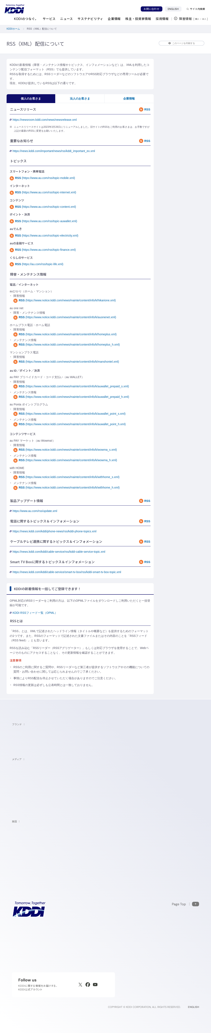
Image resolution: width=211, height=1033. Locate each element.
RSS (144, 109)
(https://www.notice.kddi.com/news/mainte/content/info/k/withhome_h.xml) (66, 487)
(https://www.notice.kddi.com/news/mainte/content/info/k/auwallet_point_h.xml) (69, 424)
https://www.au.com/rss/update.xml (33, 511)
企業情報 (129, 98)
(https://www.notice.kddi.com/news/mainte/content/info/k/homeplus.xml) (65, 334)
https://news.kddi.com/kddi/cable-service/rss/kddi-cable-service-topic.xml (57, 551)
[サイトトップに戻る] (14, 9)
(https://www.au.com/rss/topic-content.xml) (43, 206)
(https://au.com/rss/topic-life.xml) (36, 264)
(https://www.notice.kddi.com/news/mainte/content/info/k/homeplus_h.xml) (66, 344)
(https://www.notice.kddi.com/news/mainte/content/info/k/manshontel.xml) (66, 361)
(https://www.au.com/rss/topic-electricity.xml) (44, 235)
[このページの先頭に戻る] (185, 904)
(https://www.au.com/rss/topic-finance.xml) (43, 249)
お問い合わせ (151, 9)
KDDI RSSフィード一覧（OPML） (33, 612)
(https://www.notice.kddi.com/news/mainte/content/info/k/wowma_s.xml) (65, 449)
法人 (204, 18)
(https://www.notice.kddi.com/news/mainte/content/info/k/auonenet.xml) (64, 317)
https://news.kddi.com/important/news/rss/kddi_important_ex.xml (52, 151)
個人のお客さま (31, 98)
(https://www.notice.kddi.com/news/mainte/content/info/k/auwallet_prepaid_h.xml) (71, 396)
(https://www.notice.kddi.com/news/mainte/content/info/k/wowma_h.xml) (65, 460)
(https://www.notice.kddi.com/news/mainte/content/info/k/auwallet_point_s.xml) (69, 413)
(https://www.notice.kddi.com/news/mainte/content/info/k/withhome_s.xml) (66, 477)
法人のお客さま (80, 98)
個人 (197, 18)
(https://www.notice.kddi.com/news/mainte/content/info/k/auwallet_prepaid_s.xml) (71, 386)
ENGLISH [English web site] (193, 1007)
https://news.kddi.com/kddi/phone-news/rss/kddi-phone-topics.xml (53, 531)
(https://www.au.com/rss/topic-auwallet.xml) (43, 221)
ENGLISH (175, 9)
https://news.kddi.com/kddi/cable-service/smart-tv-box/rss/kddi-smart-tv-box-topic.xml (65, 572)
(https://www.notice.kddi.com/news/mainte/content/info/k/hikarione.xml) (64, 300)
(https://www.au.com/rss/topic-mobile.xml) (42, 178)
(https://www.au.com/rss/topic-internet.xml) (43, 192)
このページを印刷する (181, 43)
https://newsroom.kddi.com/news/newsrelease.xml (43, 119)
